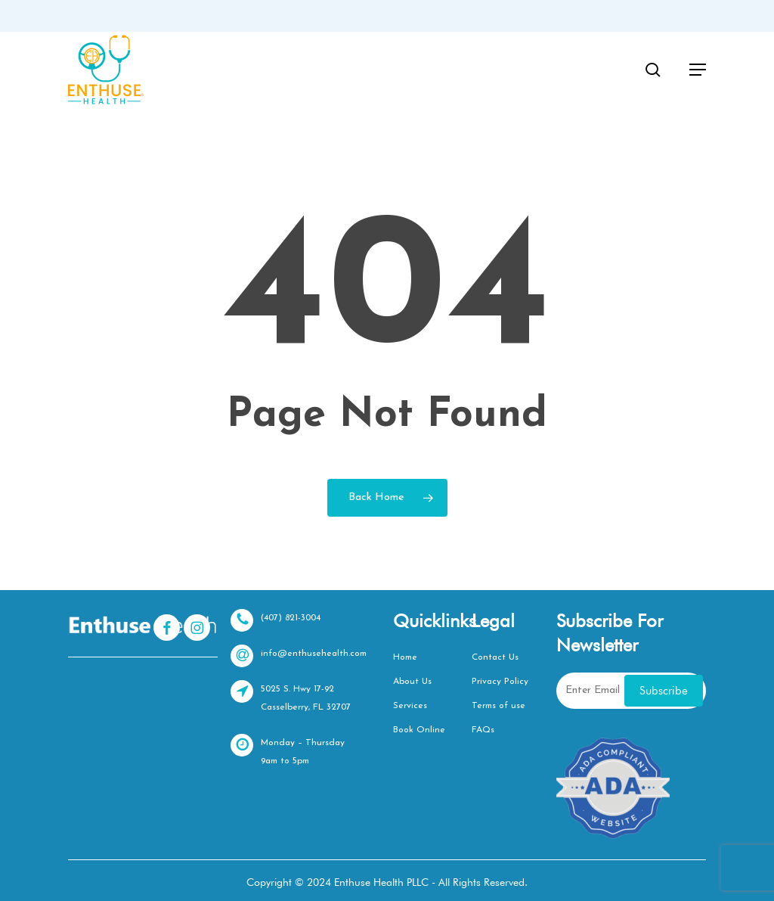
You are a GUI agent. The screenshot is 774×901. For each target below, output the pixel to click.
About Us (412, 681)
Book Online (419, 730)
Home (405, 657)
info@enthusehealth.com (299, 656)
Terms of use (498, 705)
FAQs (483, 730)
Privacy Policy (500, 681)
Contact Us (495, 657)
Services (410, 705)
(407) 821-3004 (275, 620)
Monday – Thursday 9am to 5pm (288, 750)
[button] (697, 69)
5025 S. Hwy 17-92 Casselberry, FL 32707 (291, 696)
